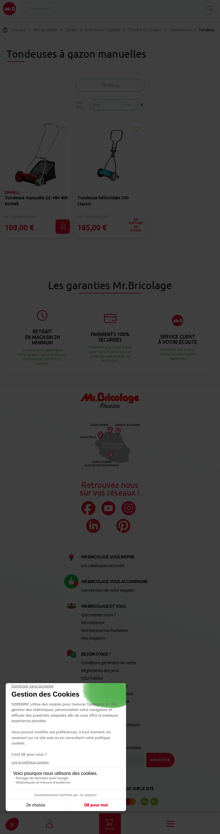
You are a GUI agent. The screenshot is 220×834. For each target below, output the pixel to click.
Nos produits (46, 30)
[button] (63, 130)
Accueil (18, 30)
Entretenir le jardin (103, 30)
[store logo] (9, 8)
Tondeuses (180, 30)
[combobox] (119, 8)
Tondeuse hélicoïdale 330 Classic (102, 200)
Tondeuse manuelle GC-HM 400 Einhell (36, 200)
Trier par (79, 105)
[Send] (160, 760)
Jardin (71, 30)
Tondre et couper (145, 30)
